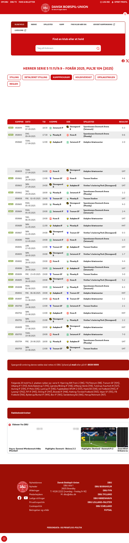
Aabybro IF (57, 142)
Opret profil (119, 2)
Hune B (73, 135)
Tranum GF (57, 178)
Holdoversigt (83, 77)
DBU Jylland (105, 494)
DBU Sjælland (104, 506)
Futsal (108, 510)
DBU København (103, 498)
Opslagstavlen (106, 77)
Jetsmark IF (58, 128)
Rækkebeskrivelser (21, 413)
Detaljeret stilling (35, 77)
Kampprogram (61, 77)
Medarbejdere (36, 494)
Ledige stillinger (37, 498)
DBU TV (13, 2)
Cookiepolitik (35, 506)
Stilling (14, 77)
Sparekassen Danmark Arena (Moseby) (96, 135)
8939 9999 (93, 365)
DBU (109, 483)
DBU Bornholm (103, 487)
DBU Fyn (107, 490)
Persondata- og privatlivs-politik (64, 528)
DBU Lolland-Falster (100, 502)
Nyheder (33, 487)
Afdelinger (34, 490)
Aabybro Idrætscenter (93, 142)
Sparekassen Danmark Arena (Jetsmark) (96, 128)
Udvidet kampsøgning (104, 24)
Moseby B (57, 135)
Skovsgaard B (75, 128)
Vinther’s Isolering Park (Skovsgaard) (99, 185)
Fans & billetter (27, 2)
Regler (14, 84)
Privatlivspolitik (37, 502)
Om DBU (4, 2)
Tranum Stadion (90, 178)
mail (74, 365)
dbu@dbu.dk (70, 494)
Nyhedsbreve (35, 483)
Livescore (20, 30)
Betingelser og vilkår (39, 510)
